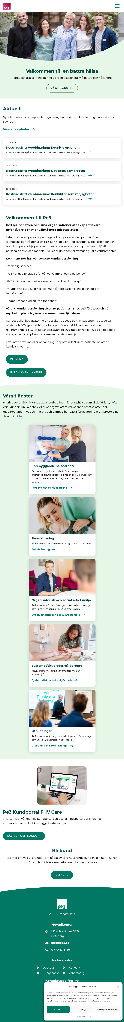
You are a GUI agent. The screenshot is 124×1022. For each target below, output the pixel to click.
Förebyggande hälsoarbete (49, 487)
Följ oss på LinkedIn (26, 372)
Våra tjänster (62, 88)
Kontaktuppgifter (59, 980)
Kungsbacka (51, 973)
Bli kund (17, 359)
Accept (58, 1009)
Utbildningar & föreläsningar (50, 745)
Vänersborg (76, 973)
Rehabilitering (41, 549)
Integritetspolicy (84, 1016)
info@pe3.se (60, 942)
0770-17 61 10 (60, 949)
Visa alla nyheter (16, 129)
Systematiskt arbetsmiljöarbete (52, 680)
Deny (82, 1009)
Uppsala (48, 967)
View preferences (107, 1009)
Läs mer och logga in (24, 835)
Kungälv (74, 967)
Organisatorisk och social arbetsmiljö (56, 614)
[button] (118, 986)
